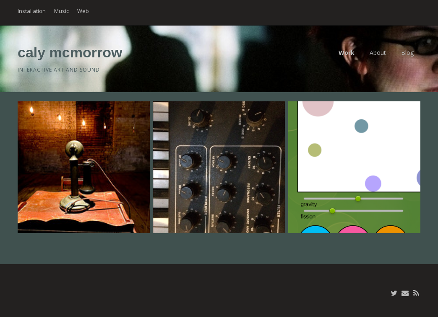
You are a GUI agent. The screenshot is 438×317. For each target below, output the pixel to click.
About (378, 53)
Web (83, 11)
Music (61, 11)
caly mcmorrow (70, 52)
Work (347, 53)
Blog (407, 53)
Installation (32, 11)
